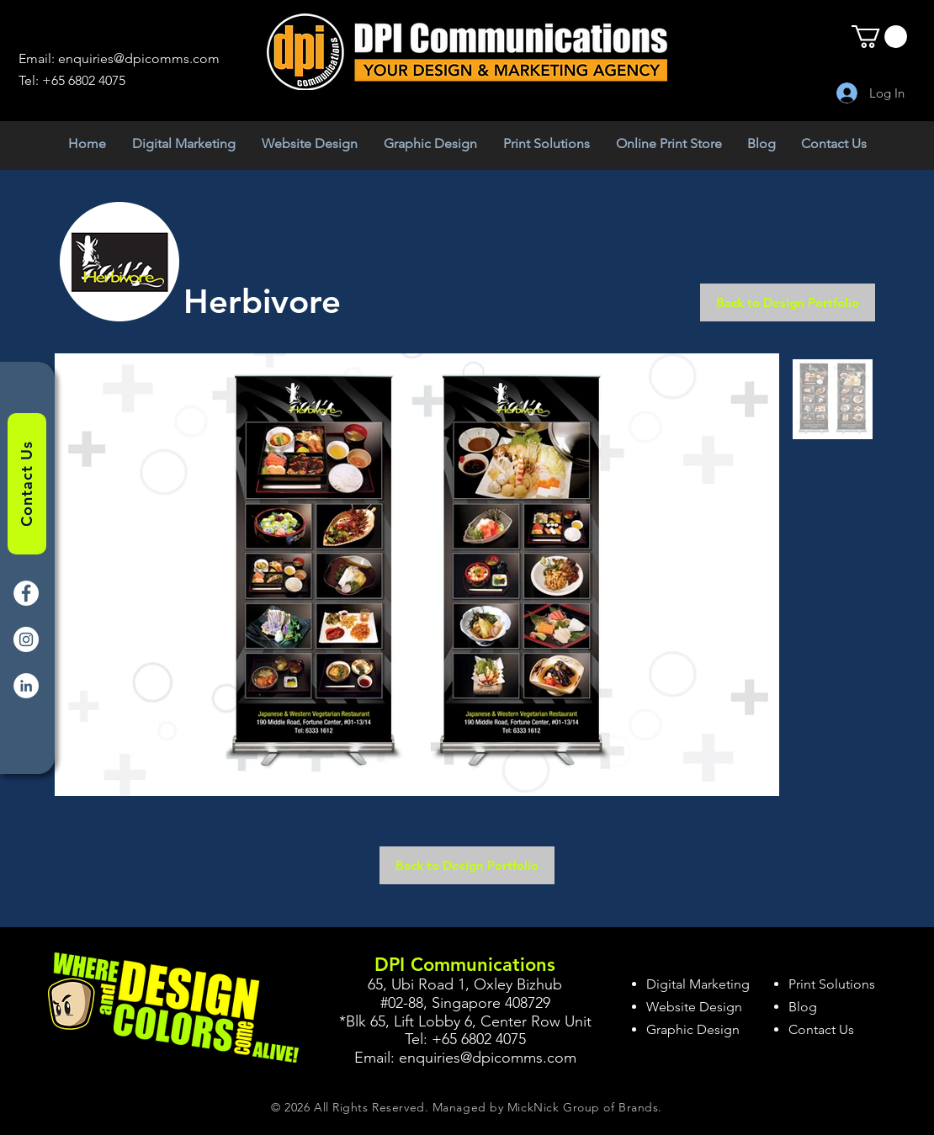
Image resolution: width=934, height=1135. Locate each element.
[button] (879, 36)
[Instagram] (26, 639)
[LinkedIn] (26, 685)
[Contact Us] (27, 483)
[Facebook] (26, 593)
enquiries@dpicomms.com (139, 58)
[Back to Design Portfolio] (787, 302)
